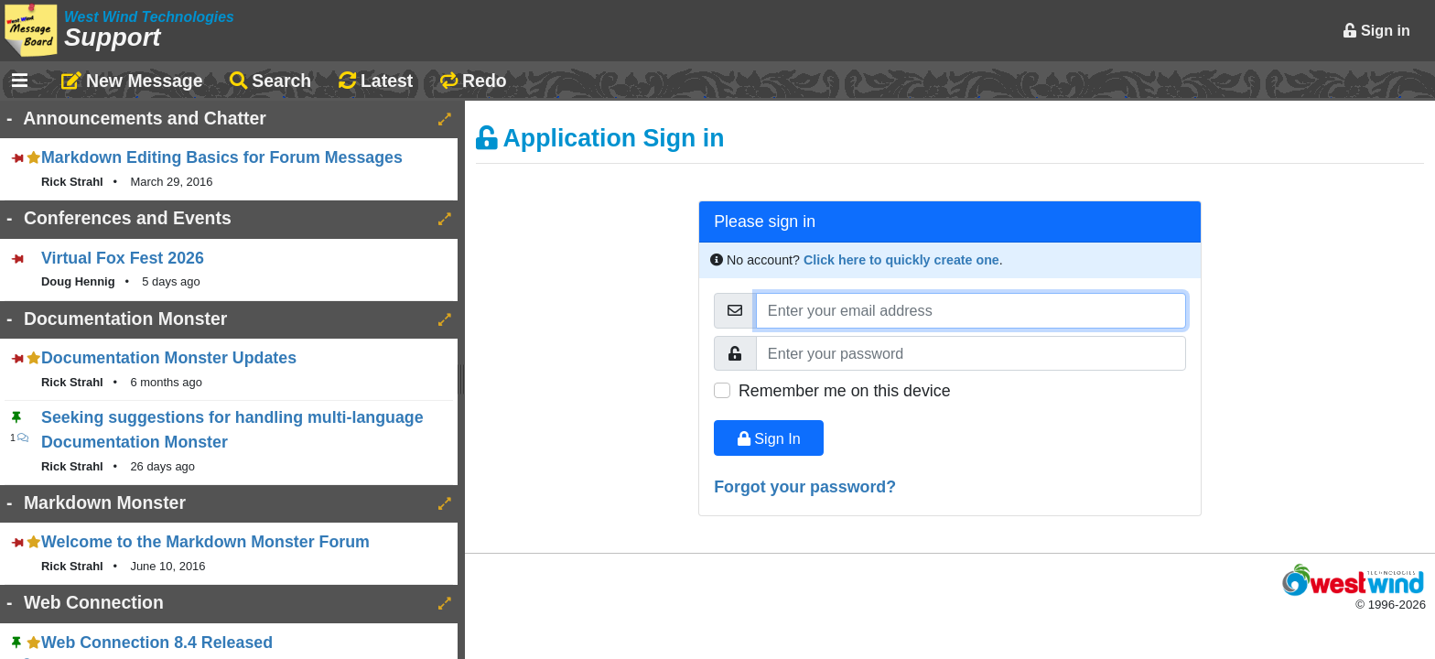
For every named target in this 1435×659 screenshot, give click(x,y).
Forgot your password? (805, 487)
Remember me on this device (845, 391)
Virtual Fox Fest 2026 (122, 258)
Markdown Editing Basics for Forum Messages (222, 157)
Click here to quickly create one (901, 260)
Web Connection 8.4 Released (157, 642)
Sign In (769, 438)
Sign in (1376, 30)
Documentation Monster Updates (169, 358)
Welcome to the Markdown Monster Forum (205, 542)
